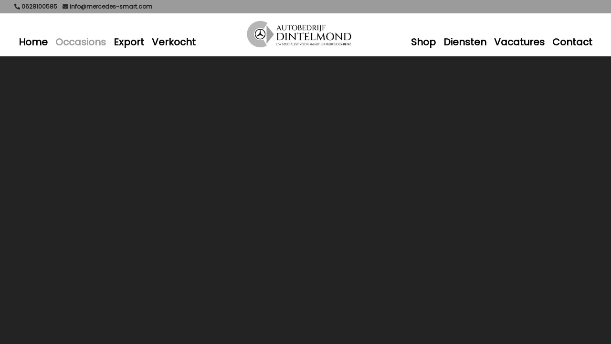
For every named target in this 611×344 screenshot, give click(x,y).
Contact (572, 42)
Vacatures (519, 42)
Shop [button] (423, 42)
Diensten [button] (464, 42)
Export (129, 42)
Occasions (80, 42)
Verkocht (174, 42)
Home (33, 42)
